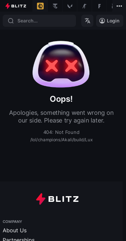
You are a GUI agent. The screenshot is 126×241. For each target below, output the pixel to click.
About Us (15, 230)
